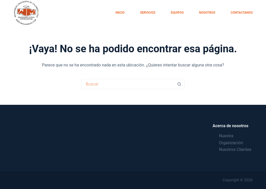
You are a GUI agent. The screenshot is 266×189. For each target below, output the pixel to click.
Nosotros (207, 12)
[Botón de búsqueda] (179, 84)
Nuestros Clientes (235, 149)
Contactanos (242, 12)
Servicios (147, 12)
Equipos (177, 12)
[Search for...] (128, 84)
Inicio (120, 12)
